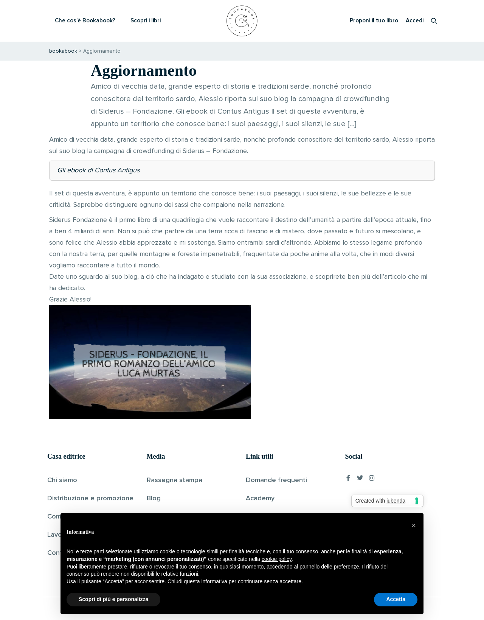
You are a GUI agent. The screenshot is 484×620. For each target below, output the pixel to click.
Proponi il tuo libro (374, 20)
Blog (154, 498)
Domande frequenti (276, 480)
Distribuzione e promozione (90, 498)
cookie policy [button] (277, 559)
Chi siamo (62, 480)
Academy (260, 498)
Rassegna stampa (174, 480)
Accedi (415, 20)
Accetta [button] (395, 599)
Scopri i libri (145, 20)
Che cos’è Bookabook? (85, 20)
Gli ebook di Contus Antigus (98, 170)
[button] (414, 525)
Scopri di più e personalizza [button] (113, 599)
